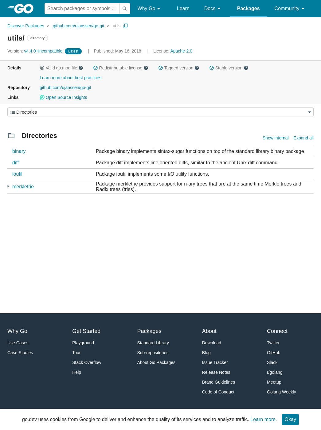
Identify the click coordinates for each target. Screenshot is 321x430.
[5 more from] (8, 186)
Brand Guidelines (218, 382)
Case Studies (20, 352)
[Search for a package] (82, 8)
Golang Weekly (281, 391)
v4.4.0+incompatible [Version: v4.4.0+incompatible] (35, 51)
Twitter (273, 342)
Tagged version (178, 67)
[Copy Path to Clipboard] (125, 26)
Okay (290, 419)
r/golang (275, 372)
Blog (206, 352)
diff (15, 162)
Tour (76, 352)
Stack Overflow (86, 362)
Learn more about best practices (70, 77)
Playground (83, 342)
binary (19, 151)
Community (290, 8)
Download (211, 342)
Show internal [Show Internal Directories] (276, 137)
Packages (248, 8)
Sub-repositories (153, 352)
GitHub (273, 352)
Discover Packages (25, 25)
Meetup (274, 382)
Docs (213, 8)
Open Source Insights (63, 97)
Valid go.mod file (61, 67)
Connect (277, 331)
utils (116, 25)
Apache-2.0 (181, 51)
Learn (183, 8)
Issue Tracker (215, 362)
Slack (272, 362)
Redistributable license (120, 67)
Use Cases (17, 342)
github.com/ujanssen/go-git (78, 25)
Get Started (86, 331)
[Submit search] (124, 8)
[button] (42, 67)
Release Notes (216, 372)
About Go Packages (156, 362)
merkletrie (23, 186)
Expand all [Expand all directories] (304, 137)
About (209, 331)
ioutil (17, 174)
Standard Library (153, 342)
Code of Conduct (218, 391)
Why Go (150, 8)
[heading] (26, 9)
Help (76, 372)
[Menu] (160, 112)
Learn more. (263, 419)
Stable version (229, 67)
